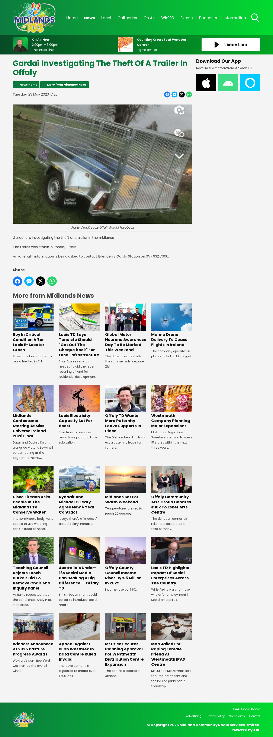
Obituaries (127, 17)
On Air (149, 17)
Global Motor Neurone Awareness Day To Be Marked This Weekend (125, 328)
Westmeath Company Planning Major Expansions (171, 406)
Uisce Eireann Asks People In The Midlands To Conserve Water (33, 490)
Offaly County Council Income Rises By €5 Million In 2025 (125, 561)
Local (106, 17)
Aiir (256, 730)
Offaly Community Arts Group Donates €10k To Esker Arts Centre (171, 490)
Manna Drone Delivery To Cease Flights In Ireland (171, 325)
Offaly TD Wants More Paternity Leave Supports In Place (125, 409)
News (89, 17)
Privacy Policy (215, 716)
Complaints (237, 716)
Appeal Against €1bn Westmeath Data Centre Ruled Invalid (79, 637)
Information (235, 17)
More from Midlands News (67, 85)
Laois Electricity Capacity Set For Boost (79, 406)
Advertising (194, 716)
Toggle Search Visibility (255, 18)
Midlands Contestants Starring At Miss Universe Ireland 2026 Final (33, 412)
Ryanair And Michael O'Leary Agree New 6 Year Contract (79, 490)
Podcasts (208, 17)
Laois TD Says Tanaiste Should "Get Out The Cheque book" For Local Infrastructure (79, 331)
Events (186, 17)
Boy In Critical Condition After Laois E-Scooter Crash (33, 328)
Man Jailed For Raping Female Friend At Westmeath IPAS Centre (171, 640)
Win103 (167, 17)
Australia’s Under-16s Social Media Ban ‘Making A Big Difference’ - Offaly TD (79, 564)
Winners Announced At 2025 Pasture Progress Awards (33, 635)
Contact (254, 716)
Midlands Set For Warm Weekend (125, 485)
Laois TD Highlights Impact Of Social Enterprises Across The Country (171, 561)
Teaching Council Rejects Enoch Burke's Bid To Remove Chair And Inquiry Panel (33, 564)
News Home (28, 85)
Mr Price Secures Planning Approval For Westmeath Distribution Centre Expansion (125, 640)
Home (72, 17)
